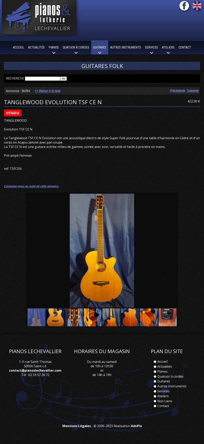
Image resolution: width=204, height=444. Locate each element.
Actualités (36, 47)
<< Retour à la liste (47, 91)
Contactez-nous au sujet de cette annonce (31, 186)
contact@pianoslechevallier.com (35, 370)
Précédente (177, 90)
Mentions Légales (76, 426)
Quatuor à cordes (170, 376)
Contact (184, 47)
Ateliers (163, 396)
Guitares (163, 381)
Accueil (18, 47)
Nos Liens (164, 401)
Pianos (162, 371)
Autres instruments (125, 47)
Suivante (193, 90)
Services (163, 391)
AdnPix (136, 426)
